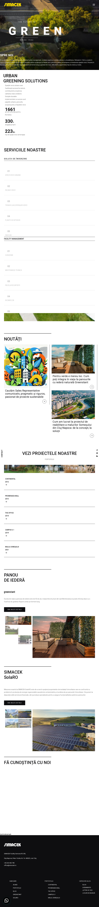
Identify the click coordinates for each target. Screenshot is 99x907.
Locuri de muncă (89, 893)
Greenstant (17, 894)
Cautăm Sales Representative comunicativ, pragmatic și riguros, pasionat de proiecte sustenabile (25, 393)
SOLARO (15, 898)
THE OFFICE (51, 891)
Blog (14, 891)
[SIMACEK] (12, 4)
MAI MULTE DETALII (15, 609)
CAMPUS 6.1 (52, 894)
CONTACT (2, 453)
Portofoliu (17, 888)
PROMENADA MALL (54, 888)
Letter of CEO (88, 890)
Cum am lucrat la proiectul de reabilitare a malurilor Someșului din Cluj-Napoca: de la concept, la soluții (72, 426)
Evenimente (87, 887)
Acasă (15, 885)
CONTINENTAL (52, 885)
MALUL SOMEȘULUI (54, 898)
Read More (44, 402)
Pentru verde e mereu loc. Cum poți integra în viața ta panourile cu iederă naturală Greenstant (71, 379)
